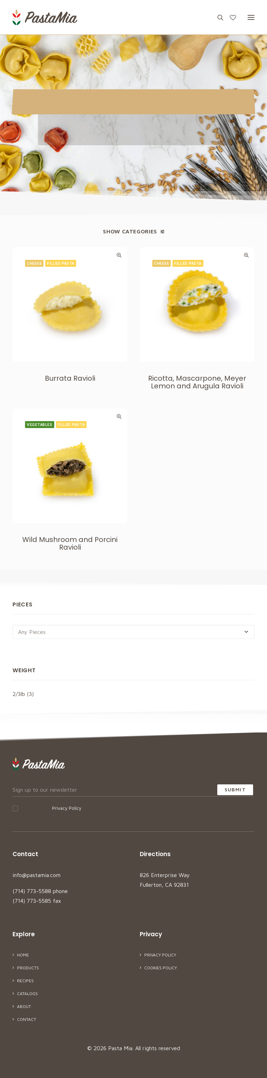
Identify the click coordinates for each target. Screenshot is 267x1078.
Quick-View (119, 255)
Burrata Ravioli (70, 378)
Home (23, 954)
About (24, 1006)
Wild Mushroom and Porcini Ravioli (70, 577)
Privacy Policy (66, 808)
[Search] (217, 17)
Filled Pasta (60, 263)
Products (28, 967)
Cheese (34, 263)
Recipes (25, 980)
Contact (26, 1019)
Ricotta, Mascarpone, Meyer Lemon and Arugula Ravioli (197, 382)
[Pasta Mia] (45, 17)
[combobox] (133, 632)
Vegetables (39, 458)
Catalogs (27, 993)
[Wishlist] (230, 17)
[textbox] (133, 632)
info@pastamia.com (36, 875)
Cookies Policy (160, 967)
